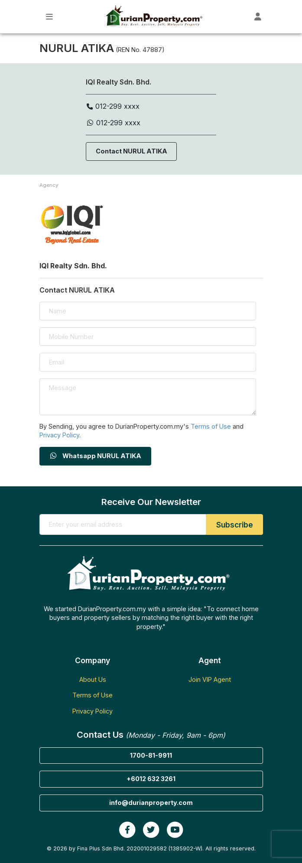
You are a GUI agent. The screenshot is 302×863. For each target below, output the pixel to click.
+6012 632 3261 (151, 778)
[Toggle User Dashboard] (258, 17)
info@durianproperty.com (151, 802)
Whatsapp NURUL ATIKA (95, 455)
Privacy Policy (59, 435)
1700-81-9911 (151, 755)
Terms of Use (211, 426)
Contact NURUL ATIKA (131, 151)
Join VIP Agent (209, 679)
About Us (92, 679)
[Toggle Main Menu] (49, 17)
